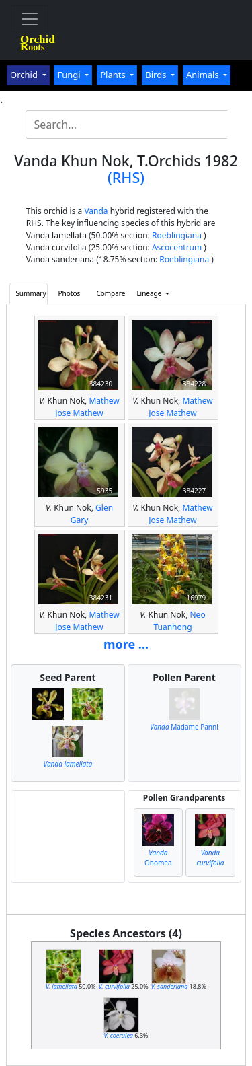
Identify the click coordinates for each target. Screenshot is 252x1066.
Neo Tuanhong (179, 621)
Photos (69, 293)
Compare (110, 293)
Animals (203, 75)
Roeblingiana (177, 235)
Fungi (70, 75)
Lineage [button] (149, 293)
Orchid (25, 75)
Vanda (96, 211)
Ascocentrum (177, 247)
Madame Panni (184, 727)
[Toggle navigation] (29, 18)
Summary (30, 293)
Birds (157, 75)
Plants (114, 75)
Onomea (158, 857)
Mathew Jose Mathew (87, 407)
